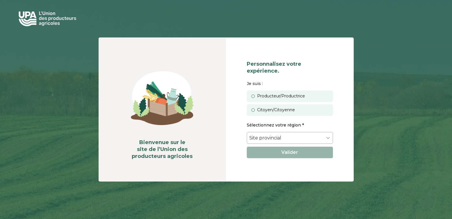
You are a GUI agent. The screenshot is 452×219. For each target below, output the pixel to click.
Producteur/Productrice (281, 96)
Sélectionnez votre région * (275, 125)
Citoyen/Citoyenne (276, 109)
